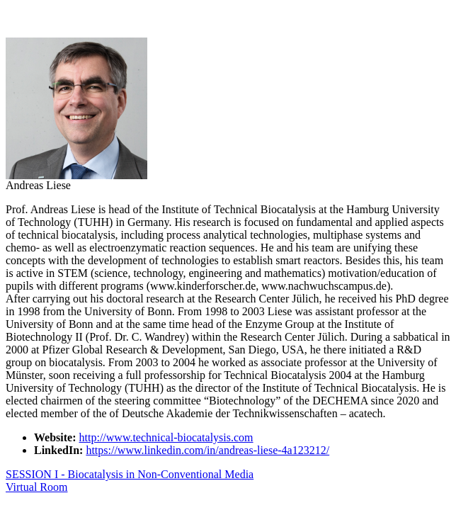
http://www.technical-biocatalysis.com (166, 437)
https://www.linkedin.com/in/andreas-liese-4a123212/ (207, 450)
